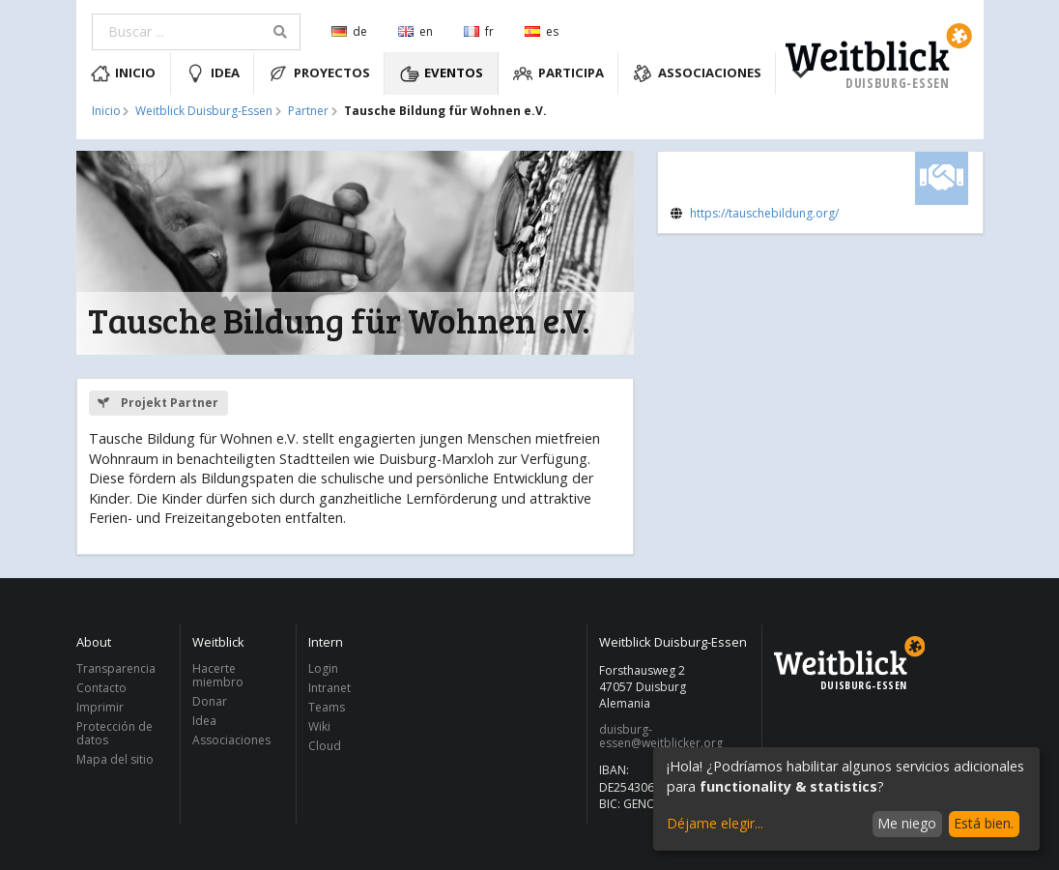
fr (479, 31)
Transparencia (116, 669)
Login (323, 669)
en (415, 31)
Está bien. (984, 823)
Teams (326, 707)
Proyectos (319, 73)
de (349, 31)
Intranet (329, 688)
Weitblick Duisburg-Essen (203, 111)
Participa (558, 73)
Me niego (906, 823)
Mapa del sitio (115, 759)
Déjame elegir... (715, 823)
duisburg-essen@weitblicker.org (661, 736)
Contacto (101, 688)
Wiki (319, 726)
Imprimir (100, 707)
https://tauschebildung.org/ (764, 213)
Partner (308, 111)
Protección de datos (114, 733)
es (541, 31)
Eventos (442, 73)
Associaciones (697, 73)
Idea (213, 73)
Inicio (124, 73)
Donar (209, 701)
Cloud (324, 745)
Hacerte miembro (217, 676)
